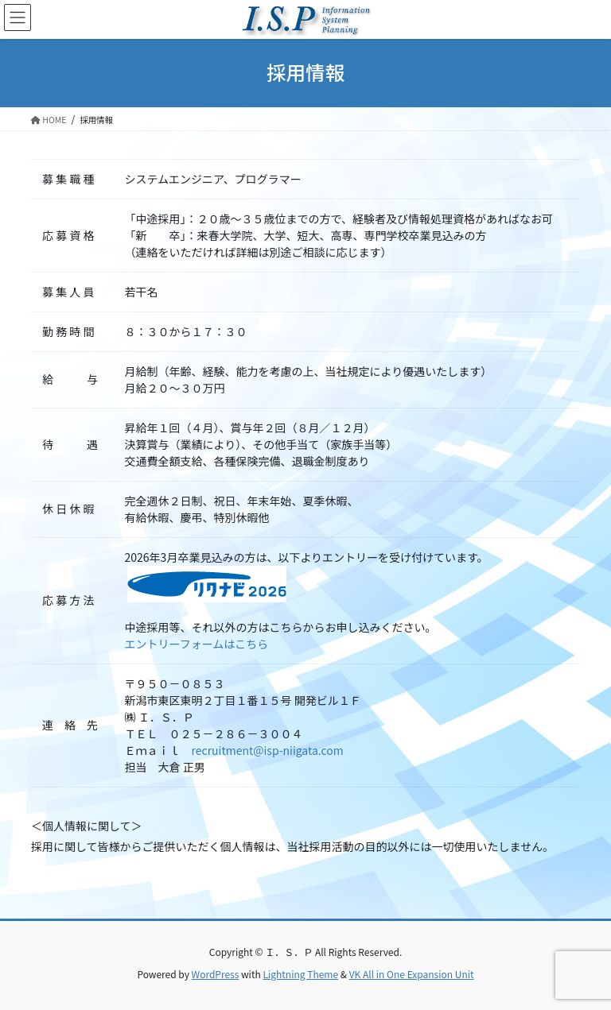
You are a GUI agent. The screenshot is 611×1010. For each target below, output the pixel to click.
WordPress (215, 974)
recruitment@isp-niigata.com (268, 750)
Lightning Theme (300, 974)
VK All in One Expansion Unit (411, 974)
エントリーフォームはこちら (197, 644)
